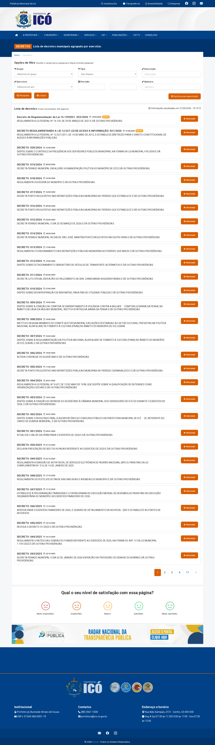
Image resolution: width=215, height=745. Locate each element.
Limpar (41, 95)
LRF (104, 35)
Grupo (18, 69)
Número (147, 81)
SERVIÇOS (90, 35)
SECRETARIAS (71, 35)
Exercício (20, 81)
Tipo (81, 69)
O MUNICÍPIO (51, 35)
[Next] (187, 571)
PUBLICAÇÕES (120, 35)
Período (83, 81)
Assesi (95, 740)
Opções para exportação (184, 96)
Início (17, 55)
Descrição (149, 69)
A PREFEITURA (31, 35)
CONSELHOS (151, 35)
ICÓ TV (136, 35)
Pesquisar (23, 95)
